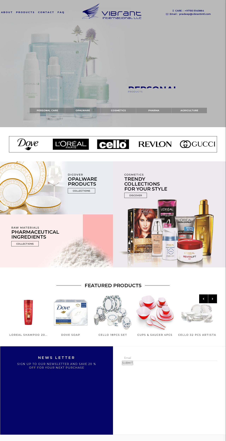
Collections (81, 190)
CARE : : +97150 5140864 (188, 10)
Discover (135, 195)
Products (25, 12)
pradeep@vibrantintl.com (195, 14)
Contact (46, 12)
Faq (61, 12)
